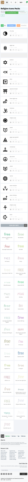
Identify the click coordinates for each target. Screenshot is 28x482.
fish (10, 69)
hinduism (12, 108)
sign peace (12, 156)
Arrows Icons (12, 453)
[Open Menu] (15, 2)
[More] (21, 35)
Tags (18, 436)
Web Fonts (7, 436)
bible (11, 79)
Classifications (23, 12)
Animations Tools (12, 452)
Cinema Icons (21, 455)
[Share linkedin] (11, 474)
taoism (11, 176)
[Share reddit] (4, 474)
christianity (12, 147)
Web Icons (23, 436)
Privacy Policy (3, 459)
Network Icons (12, 455)
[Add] (11, 35)
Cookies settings (12, 459)
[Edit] (13, 35)
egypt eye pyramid (14, 137)
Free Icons (14, 436)
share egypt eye (13, 98)
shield (11, 127)
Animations (23, 25)
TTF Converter (21, 450)
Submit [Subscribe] (23, 474)
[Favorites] (16, 35)
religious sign (13, 118)
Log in (21, 2)
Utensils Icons (3, 456)
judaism (12, 60)
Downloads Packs (12, 12)
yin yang (12, 31)
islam (11, 214)
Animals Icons (3, 453)
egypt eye (12, 45)
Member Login (3, 457)
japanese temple (14, 89)
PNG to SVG (3, 450)
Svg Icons (2, 2)
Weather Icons (21, 453)
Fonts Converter (4, 452)
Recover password (22, 457)
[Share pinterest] (9, 474)
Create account (12, 457)
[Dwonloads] (19, 35)
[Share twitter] (6, 474)
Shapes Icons (12, 456)
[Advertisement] (14, 20)
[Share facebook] (1, 474)
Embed (12, 25)
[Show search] (11, 2)
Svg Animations (21, 452)
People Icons (3, 455)
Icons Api (20, 456)
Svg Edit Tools (12, 450)
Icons (18, 25)
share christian (13, 185)
